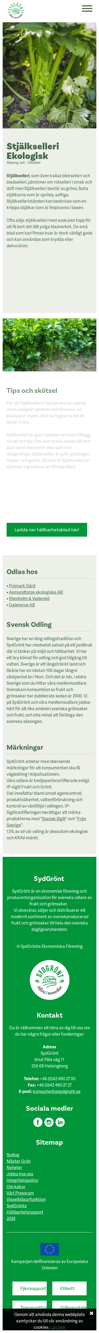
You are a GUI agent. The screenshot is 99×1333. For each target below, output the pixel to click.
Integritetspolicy (22, 1180)
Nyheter (14, 1167)
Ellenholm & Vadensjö (29, 598)
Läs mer (58, 1327)
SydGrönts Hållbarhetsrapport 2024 (25, 1211)
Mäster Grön (19, 1161)
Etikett (67, 1289)
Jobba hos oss (20, 1174)
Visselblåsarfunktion (26, 1199)
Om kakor (16, 1186)
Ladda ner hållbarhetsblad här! (47, 530)
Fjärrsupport (33, 1289)
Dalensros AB (22, 605)
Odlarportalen (73, 1308)
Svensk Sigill (53, 818)
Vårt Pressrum (20, 1193)
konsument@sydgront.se (57, 1091)
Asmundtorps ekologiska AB (36, 592)
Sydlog (13, 1155)
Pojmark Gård (22, 586)
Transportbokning (33, 1308)
